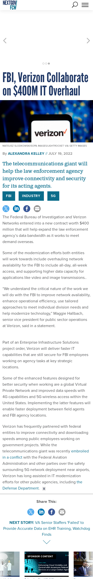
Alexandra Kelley (26, 131)
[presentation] (4, 550)
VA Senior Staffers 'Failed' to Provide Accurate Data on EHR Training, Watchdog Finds (46, 506)
